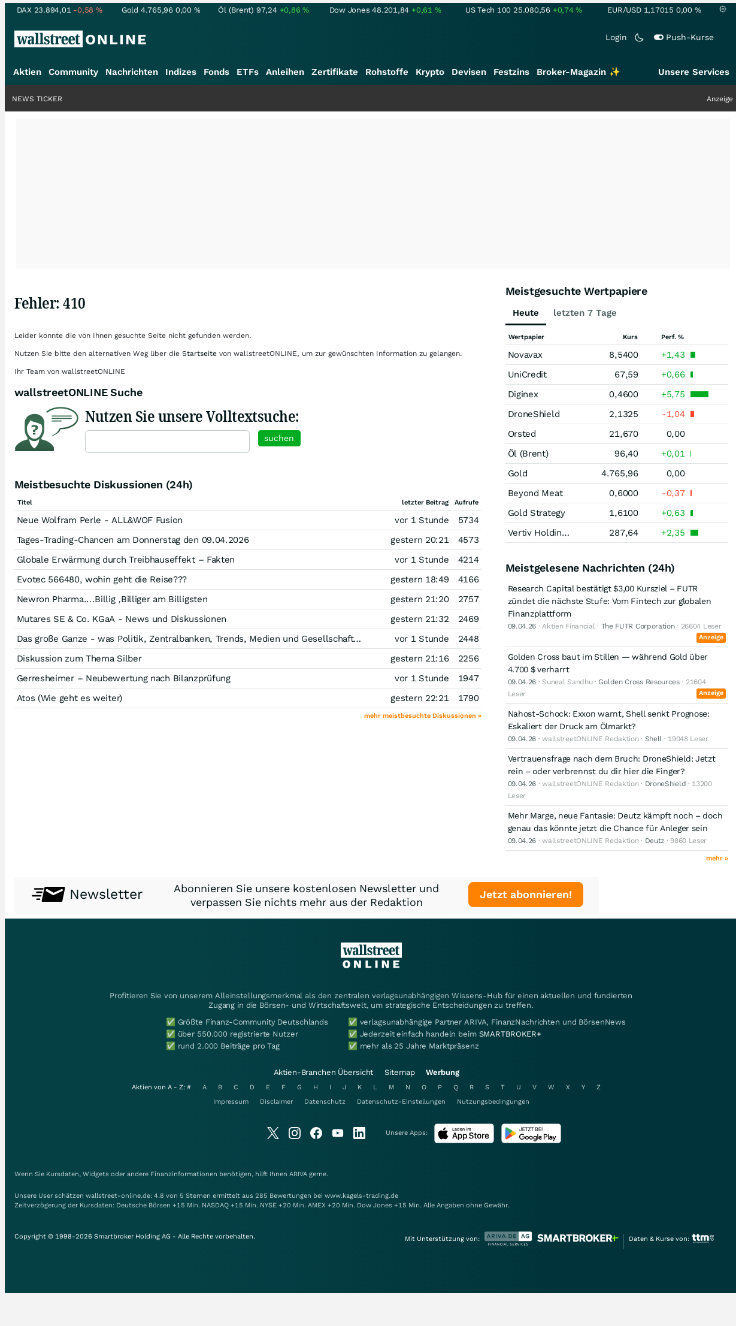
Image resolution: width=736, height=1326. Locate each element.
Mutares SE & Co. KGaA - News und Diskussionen (122, 619)
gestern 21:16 (419, 658)
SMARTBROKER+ (510, 1033)
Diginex (523, 394)
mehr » (717, 858)
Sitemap (399, 1072)
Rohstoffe (386, 72)
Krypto (430, 72)
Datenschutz (325, 1101)
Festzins (511, 72)
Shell (653, 739)
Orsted (522, 433)
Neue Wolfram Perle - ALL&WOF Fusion (100, 520)
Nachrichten (131, 72)
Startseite (199, 353)
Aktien (27, 72)
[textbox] (167, 441)
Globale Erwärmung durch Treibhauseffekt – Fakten (126, 559)
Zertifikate (334, 72)
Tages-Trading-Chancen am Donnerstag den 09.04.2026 (133, 539)
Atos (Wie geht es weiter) (70, 698)
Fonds (216, 72)
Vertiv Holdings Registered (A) (570, 532)
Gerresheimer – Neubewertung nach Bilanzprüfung (124, 678)
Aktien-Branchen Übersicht (324, 1072)
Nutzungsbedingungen (493, 1101)
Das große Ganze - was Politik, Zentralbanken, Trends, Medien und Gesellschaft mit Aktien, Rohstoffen (235, 638)
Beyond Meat (535, 493)
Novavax (525, 354)
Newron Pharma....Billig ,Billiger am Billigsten (112, 599)
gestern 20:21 (419, 539)
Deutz (655, 840)
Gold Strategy (536, 513)
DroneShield (534, 414)
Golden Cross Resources (638, 682)
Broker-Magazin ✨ (578, 72)
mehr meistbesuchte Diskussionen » (422, 716)
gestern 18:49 (419, 579)
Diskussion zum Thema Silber (79, 658)
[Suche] (465, 39)
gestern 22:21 (419, 698)
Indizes (180, 72)
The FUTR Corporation (638, 626)
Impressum (231, 1101)
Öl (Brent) (528, 453)
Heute (526, 312)
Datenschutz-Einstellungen (401, 1101)
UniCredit (527, 374)
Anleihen (285, 72)
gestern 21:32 (419, 619)
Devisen (469, 72)
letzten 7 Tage (585, 312)
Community (73, 72)
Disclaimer (276, 1101)
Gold (518, 473)
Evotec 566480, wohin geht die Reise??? (102, 579)
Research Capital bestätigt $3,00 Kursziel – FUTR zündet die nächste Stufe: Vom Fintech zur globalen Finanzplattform (609, 601)
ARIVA (298, 1174)
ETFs (248, 72)
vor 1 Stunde (422, 520)
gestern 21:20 (419, 599)
